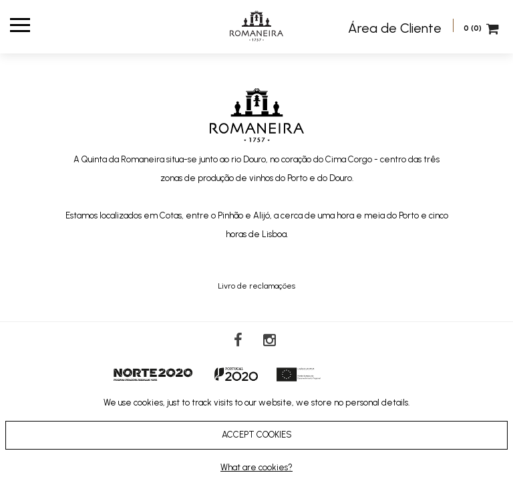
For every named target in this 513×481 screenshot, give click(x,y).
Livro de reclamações (256, 286)
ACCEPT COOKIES (257, 435)
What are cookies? (256, 467)
